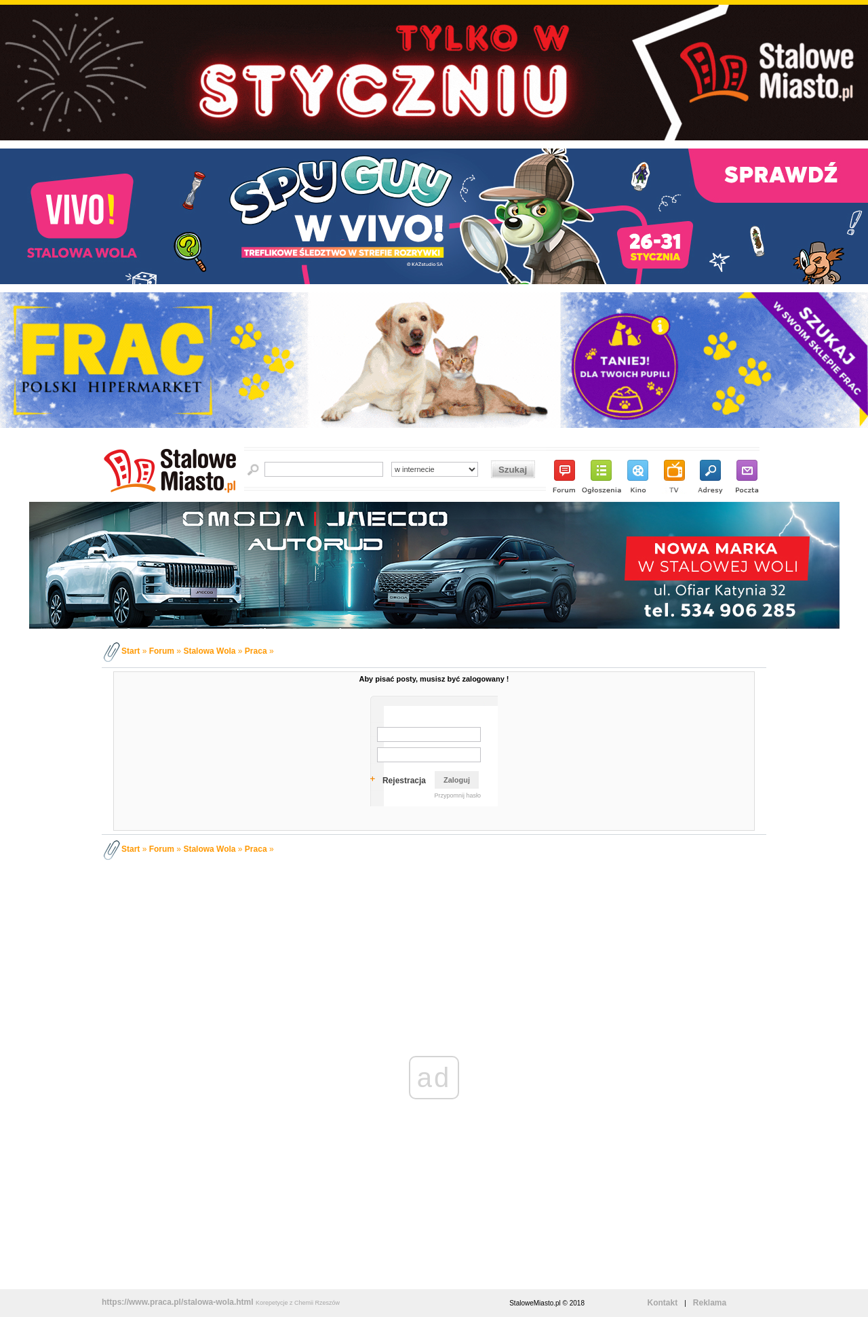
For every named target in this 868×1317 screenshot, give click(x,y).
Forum (161, 651)
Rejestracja (404, 780)
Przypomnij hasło (457, 795)
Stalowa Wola (209, 651)
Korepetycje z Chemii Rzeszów (298, 1302)
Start (130, 651)
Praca (256, 651)
